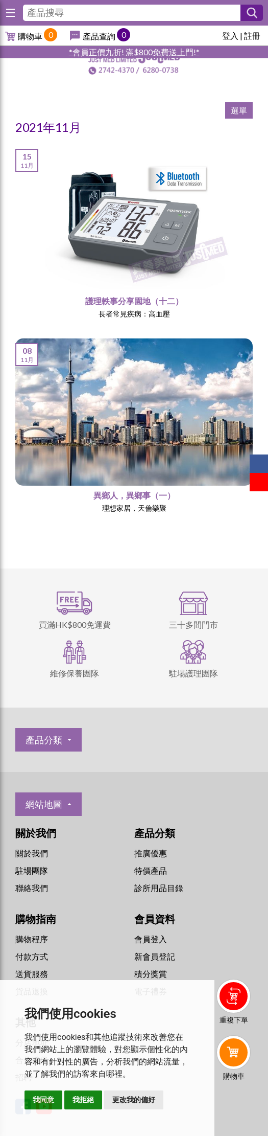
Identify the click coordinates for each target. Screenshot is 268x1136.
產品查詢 (99, 36)
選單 (239, 110)
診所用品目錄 (158, 888)
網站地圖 (44, 804)
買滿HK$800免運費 (75, 624)
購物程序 (31, 939)
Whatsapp (235, 1104)
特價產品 (150, 870)
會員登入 (150, 939)
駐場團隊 (31, 870)
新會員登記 (154, 956)
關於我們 (31, 853)
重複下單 (234, 1019)
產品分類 (44, 739)
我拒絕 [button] (83, 1100)
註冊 (252, 35)
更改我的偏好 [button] (133, 1100)
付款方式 (31, 956)
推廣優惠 (150, 853)
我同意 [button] (43, 1100)
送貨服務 (31, 974)
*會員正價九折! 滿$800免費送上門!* (134, 52)
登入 (230, 35)
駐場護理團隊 (193, 673)
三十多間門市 (193, 624)
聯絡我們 (31, 888)
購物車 (30, 36)
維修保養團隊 (74, 673)
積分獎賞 (150, 974)
